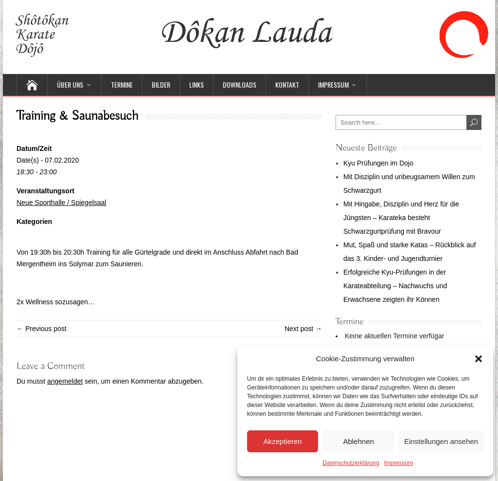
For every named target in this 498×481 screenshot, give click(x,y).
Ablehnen (358, 441)
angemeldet (65, 381)
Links (196, 84)
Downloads (239, 84)
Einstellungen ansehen (441, 441)
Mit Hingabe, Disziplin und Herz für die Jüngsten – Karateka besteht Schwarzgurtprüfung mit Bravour (401, 217)
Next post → (303, 329)
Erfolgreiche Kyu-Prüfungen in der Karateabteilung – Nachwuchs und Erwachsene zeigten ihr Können (395, 285)
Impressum (398, 463)
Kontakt (287, 84)
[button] (478, 359)
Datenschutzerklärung (350, 463)
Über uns (70, 84)
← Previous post (42, 329)
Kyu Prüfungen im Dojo (378, 163)
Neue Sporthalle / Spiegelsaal (61, 202)
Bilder (161, 84)
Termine (122, 84)
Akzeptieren (282, 441)
